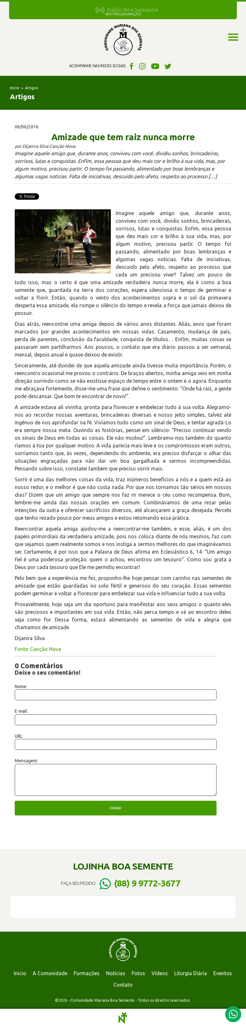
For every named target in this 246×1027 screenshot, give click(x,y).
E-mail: (21, 711)
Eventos (222, 973)
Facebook (130, 66)
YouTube (155, 66)
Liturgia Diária (190, 973)
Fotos (138, 973)
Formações (87, 973)
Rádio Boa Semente (132, 9)
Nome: (21, 686)
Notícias (115, 973)
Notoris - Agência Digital (123, 1018)
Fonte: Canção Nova (38, 649)
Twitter (168, 66)
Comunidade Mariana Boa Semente (123, 40)
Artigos (31, 88)
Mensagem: (26, 760)
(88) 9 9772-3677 (147, 883)
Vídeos (160, 973)
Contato (123, 985)
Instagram (142, 66)
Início (15, 88)
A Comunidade (50, 973)
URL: (19, 736)
